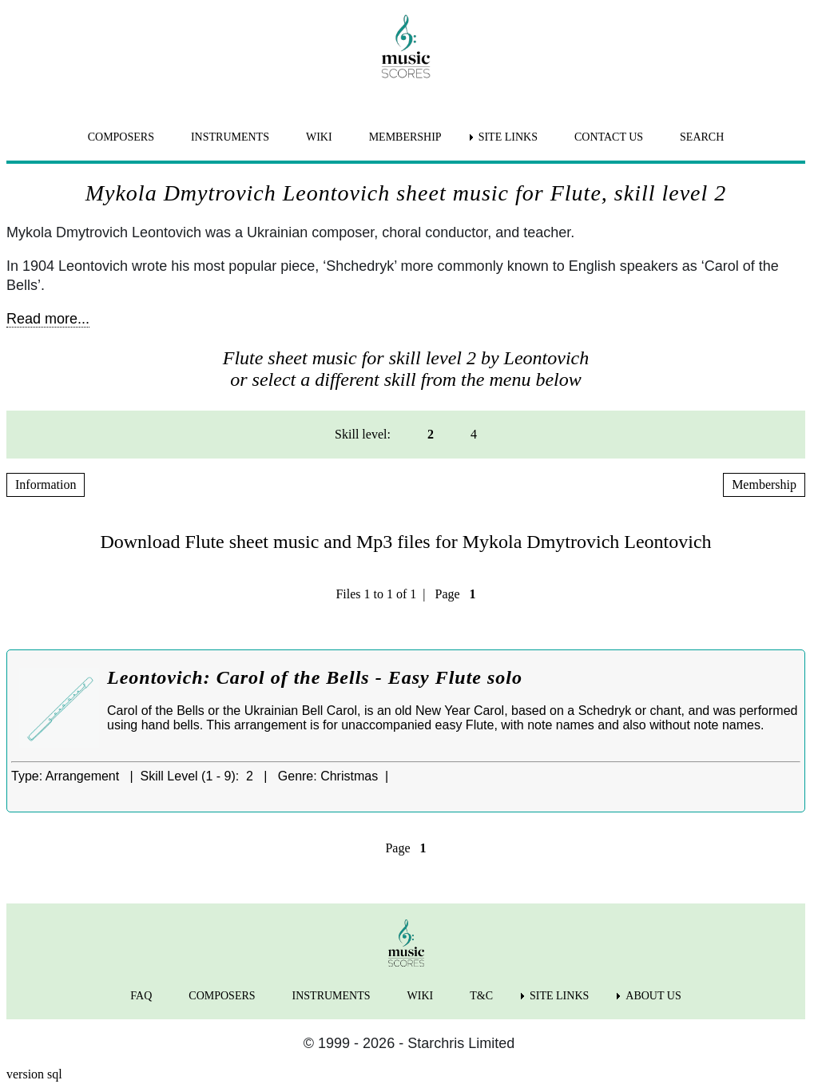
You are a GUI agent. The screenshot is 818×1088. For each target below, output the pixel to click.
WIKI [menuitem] (319, 137)
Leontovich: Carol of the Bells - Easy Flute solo (314, 677)
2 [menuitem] (430, 434)
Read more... (47, 319)
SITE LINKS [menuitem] (508, 137)
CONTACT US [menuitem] (608, 137)
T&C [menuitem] (481, 996)
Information (45, 484)
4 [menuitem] (474, 434)
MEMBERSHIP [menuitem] (405, 137)
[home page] (405, 46)
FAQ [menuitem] (141, 996)
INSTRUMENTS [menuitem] (230, 137)
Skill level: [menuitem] (363, 434)
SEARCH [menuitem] (702, 137)
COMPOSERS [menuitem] (121, 137)
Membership (764, 484)
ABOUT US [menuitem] (653, 996)
